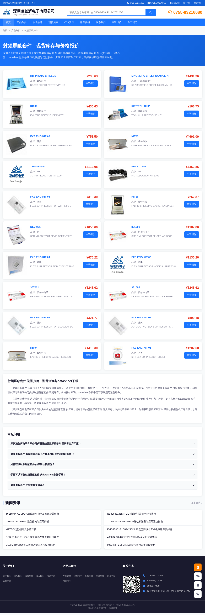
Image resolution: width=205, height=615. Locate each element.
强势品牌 (30, 578)
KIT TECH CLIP (140, 106)
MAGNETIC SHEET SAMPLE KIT (151, 75)
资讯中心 (67, 583)
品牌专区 (18, 583)
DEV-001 (35, 226)
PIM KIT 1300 (139, 166)
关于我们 (187, 3)
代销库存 (7, 583)
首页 (8, 22)
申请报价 (116, 22)
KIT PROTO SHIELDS (43, 75)
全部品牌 (102, 578)
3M (38, 171)
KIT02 (33, 106)
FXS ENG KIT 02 (40, 136)
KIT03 (134, 136)
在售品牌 (37, 22)
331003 (135, 287)
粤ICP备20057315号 (125, 607)
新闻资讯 (12, 503)
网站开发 (92, 610)
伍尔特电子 (143, 232)
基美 (39, 141)
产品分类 (21, 22)
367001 (34, 287)
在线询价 (175, 3)
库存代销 (85, 22)
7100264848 (37, 166)
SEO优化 (103, 610)
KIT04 (33, 347)
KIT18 (134, 196)
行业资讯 (69, 22)
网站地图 (78, 583)
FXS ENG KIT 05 (40, 196)
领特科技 (41, 81)
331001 (135, 226)
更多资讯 (196, 502)
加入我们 (42, 578)
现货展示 (53, 22)
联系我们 (198, 3)
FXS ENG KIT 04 (40, 257)
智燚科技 (113, 610)
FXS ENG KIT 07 (40, 317)
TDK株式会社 (145, 81)
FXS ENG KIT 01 (141, 347)
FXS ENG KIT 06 (141, 317)
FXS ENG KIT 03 (141, 257)
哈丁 (39, 232)
